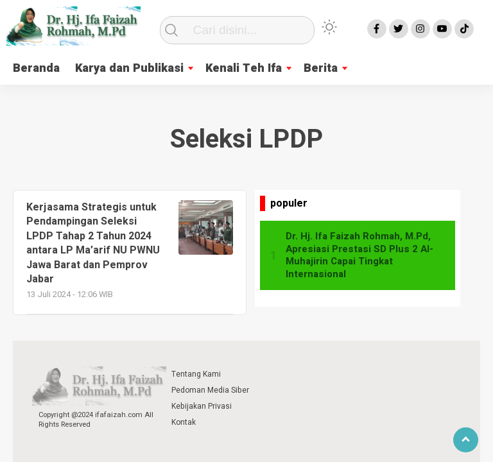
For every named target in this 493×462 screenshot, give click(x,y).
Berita (321, 68)
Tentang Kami (196, 374)
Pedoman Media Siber (210, 390)
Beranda (36, 68)
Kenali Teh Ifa (243, 68)
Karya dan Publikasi (129, 68)
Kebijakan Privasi (201, 406)
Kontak (183, 422)
